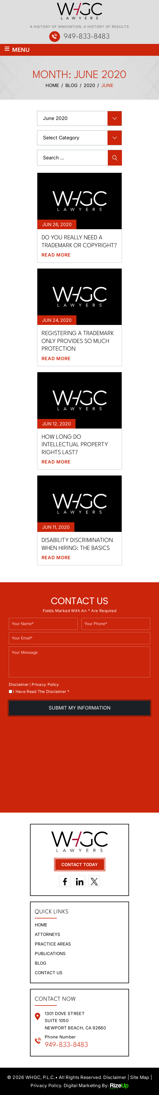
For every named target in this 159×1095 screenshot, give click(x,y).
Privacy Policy (45, 684)
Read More (56, 254)
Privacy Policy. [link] (47, 1085)
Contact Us (49, 972)
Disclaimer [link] (114, 1077)
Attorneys (47, 934)
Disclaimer (19, 684)
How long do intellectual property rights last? (75, 444)
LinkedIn (79, 881)
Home (41, 924)
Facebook (64, 881)
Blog (40, 963)
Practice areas (53, 944)
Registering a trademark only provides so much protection (78, 341)
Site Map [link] (139, 1077)
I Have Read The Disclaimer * (41, 691)
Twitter (94, 881)
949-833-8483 (87, 36)
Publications (50, 953)
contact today (79, 864)
